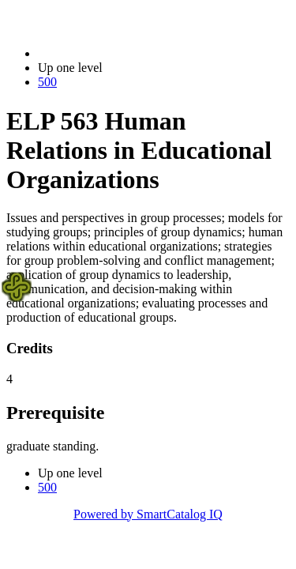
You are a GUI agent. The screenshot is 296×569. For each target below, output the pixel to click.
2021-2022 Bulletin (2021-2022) (120, 53)
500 (47, 82)
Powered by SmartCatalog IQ (148, 514)
